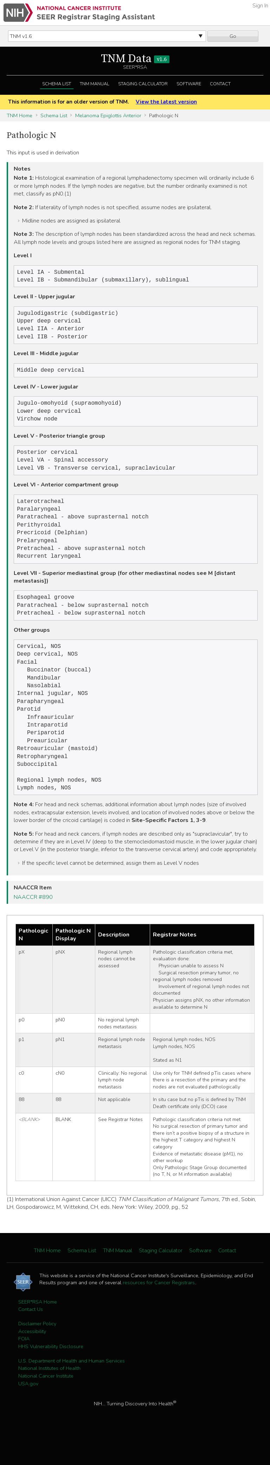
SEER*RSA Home (37, 1331)
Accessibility (32, 1361)
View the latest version (166, 101)
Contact (220, 84)
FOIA (24, 1368)
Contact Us (30, 1339)
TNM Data (135, 59)
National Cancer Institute (45, 1406)
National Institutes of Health (49, 1398)
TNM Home (19, 115)
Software (188, 84)
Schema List (56, 84)
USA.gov (28, 1413)
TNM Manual (94, 84)
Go (233, 36)
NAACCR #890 (33, 927)
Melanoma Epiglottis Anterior (108, 115)
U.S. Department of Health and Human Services (71, 1390)
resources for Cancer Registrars (159, 1312)
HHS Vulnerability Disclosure (50, 1376)
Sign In (260, 5)
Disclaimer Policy (37, 1353)
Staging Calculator (143, 84)
